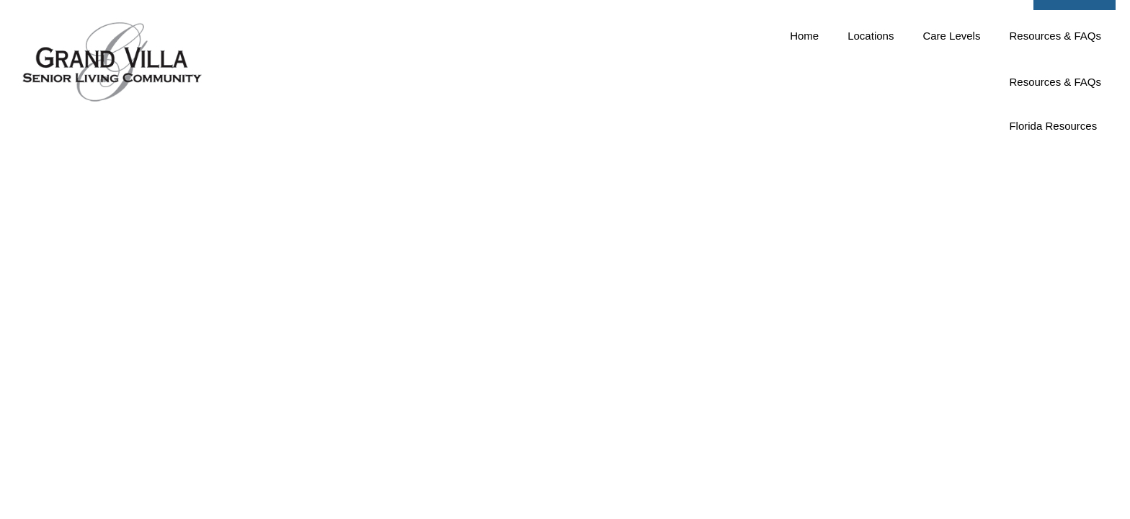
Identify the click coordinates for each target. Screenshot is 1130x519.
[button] (1074, 30)
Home (804, 94)
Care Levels (951, 94)
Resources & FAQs (1055, 94)
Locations (871, 94)
